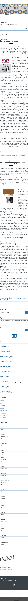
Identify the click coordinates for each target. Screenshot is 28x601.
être (27, 154)
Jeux (2, 494)
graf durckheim (13, 154)
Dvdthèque (3, 459)
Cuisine (2, 454)
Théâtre (3, 540)
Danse (2, 457)
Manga (2, 507)
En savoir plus (16, 600)
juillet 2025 (2, 415)
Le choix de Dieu (4, 381)
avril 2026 (2, 401)
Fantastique (3, 473)
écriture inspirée (7, 155)
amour (21, 154)
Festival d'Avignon (5, 480)
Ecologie (3, 464)
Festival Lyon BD (4, 482)
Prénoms (3, 519)
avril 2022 (16, 155)
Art (2, 429)
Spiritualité (3, 535)
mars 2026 (2, 403)
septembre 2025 (3, 413)
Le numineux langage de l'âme (12, 163)
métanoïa (15, 298)
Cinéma (2, 445)
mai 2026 (2, 400)
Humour (3, 487)
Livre (19, 151)
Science (2, 528)
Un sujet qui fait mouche (6, 361)
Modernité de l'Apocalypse (7, 356)
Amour (2, 427)
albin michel (7, 154)
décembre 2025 (3, 408)
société (2, 533)
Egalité (2, 466)
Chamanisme (4, 441)
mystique (2, 155)
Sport (2, 537)
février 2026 (2, 405)
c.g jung (7, 297)
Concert (2, 450)
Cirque (2, 448)
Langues (3, 498)
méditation (22, 151)
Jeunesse (3, 491)
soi (18, 297)
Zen (2, 549)
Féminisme (3, 475)
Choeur (3, 22)
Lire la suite (4, 321)
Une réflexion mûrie (5, 351)
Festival (2, 477)
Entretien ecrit (4, 471)
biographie (12, 155)
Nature (2, 514)
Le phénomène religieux (6, 371)
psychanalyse (4, 521)
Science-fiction (4, 530)
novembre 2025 (3, 410)
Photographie (4, 517)
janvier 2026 (2, 407)
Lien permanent (3, 151)
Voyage (2, 544)
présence (24, 154)
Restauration (3, 526)
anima (25, 297)
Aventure (3, 434)
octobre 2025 (2, 412)
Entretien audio (4, 468)
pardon (17, 154)
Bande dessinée (4, 436)
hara (17, 297)
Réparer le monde (4, 376)
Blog (2, 438)
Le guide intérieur (4, 386)
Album (2, 425)
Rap (2, 523)
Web (2, 546)
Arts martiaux (4, 431)
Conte (2, 452)
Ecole (2, 461)
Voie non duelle (4, 542)
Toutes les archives (4, 417)
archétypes (22, 297)
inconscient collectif (4, 298)
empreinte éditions (21, 298)
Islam (2, 489)
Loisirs (2, 505)
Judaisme (3, 496)
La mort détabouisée (5, 391)
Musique (3, 512)
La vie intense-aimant (9, 41)
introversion (11, 298)
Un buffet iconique (4, 346)
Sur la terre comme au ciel (7, 366)
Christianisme (15, 294)
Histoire (3, 484)
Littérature (15, 151)
